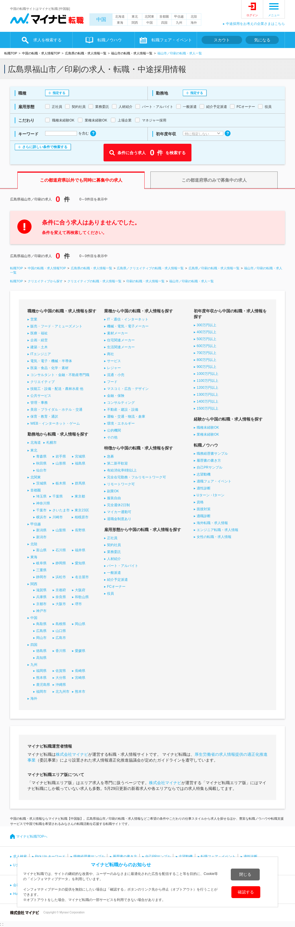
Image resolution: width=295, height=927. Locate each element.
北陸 (194, 16)
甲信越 (179, 16)
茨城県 (41, 483)
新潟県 (41, 530)
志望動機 (204, 474)
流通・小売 (115, 375)
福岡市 (41, 692)
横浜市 (41, 517)
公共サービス (40, 396)
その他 (112, 437)
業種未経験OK (208, 434)
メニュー (274, 15)
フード (112, 382)
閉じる (245, 874)
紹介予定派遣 (117, 580)
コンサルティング (121, 403)
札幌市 (51, 443)
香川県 (61, 651)
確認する (246, 892)
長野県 (80, 530)
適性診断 (204, 488)
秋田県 (41, 463)
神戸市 (41, 611)
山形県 (61, 463)
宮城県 (80, 456)
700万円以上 (206, 353)
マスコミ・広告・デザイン (128, 389)
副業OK (113, 491)
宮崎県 (80, 678)
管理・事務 (39, 403)
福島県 (80, 463)
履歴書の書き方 (209, 460)
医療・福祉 (39, 333)
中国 (101, 19)
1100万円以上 (207, 381)
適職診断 (204, 516)
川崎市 (57, 517)
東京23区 (82, 510)
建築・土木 (39, 347)
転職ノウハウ (109, 40)
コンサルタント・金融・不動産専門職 (59, 375)
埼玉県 (41, 496)
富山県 (41, 550)
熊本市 (80, 692)
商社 (110, 354)
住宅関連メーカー (121, 340)
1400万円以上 (207, 401)
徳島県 (41, 651)
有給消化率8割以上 (122, 470)
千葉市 (41, 510)
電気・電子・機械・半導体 (51, 361)
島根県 (61, 624)
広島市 (61, 638)
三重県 (41, 570)
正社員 (112, 538)
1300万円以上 (207, 394)
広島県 (41, 631)
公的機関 (114, 430)
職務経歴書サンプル (212, 453)
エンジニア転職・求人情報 (217, 530)
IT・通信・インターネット (127, 319)
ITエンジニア (40, 354)
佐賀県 (61, 671)
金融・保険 (115, 396)
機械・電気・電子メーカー (128, 326)
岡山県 (80, 624)
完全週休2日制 (118, 505)
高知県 (41, 658)
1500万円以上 (207, 408)
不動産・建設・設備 (122, 410)
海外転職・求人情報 (212, 523)
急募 (110, 456)
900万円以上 (206, 367)
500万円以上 (206, 339)
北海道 (120, 16)
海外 (194, 22)
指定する (59, 93)
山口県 (61, 631)
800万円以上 (206, 360)
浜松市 (61, 577)
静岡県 (61, 563)
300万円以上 (206, 325)
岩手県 (61, 456)
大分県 (61, 678)
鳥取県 (41, 624)
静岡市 (41, 577)
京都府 (61, 590)
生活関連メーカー (121, 347)
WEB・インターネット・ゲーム (55, 423)
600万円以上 (206, 346)
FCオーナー (116, 587)
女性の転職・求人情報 (214, 537)
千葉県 (57, 496)
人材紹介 (114, 559)
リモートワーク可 (121, 484)
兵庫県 (41, 597)
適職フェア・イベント (214, 481)
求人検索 (20, 856)
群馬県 (80, 483)
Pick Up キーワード (50, 856)
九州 (179, 22)
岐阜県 (41, 563)
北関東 (149, 16)
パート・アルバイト (122, 566)
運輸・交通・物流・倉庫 (126, 416)
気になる (262, 40)
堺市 (78, 604)
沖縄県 (61, 685)
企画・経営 (39, 340)
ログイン (252, 15)
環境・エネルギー (121, 423)
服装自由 (114, 498)
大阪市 (61, 604)
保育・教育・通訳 (44, 416)
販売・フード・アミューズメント (56, 326)
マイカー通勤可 (119, 512)
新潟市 (41, 537)
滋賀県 (41, 590)
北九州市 (62, 692)
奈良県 (61, 597)
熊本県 (41, 678)
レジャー (114, 368)
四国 (164, 22)
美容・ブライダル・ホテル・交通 (56, 410)
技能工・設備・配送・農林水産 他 (56, 389)
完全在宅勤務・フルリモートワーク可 (136, 477)
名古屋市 (82, 577)
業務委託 (114, 552)
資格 (200, 502)
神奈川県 (43, 503)
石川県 (61, 550)
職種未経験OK (208, 427)
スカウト (222, 40)
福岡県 (41, 671)
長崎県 (80, 671)
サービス (114, 361)
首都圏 (164, 16)
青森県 (41, 456)
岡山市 (41, 638)
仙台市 (41, 470)
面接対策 (204, 509)
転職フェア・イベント (172, 40)
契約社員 (114, 545)
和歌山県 (82, 597)
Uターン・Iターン (210, 495)
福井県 (80, 550)
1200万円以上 (207, 388)
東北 (135, 16)
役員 (110, 593)
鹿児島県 (43, 685)
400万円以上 (206, 332)
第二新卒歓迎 (117, 463)
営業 (33, 319)
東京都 (80, 496)
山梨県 (61, 530)
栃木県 (61, 483)
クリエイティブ (42, 382)
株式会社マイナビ (72, 754)
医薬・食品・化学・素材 (49, 368)
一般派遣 (114, 573)
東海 (120, 22)
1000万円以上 (207, 374)
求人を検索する (47, 40)
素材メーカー (117, 333)
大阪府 (80, 590)
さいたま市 (61, 510)
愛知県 (80, 563)
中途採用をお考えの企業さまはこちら (255, 24)
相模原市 (82, 517)
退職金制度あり (119, 519)
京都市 (41, 604)
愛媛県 (80, 651)
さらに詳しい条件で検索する (44, 147)
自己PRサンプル (209, 467)
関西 (135, 22)
